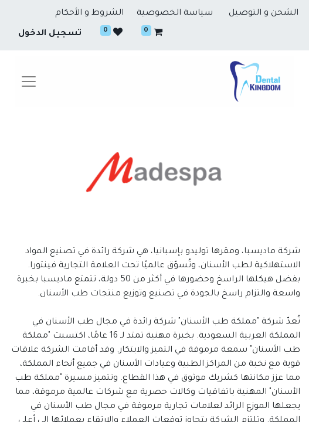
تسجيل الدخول (50, 34)
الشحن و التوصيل (263, 13)
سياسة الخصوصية (175, 13)
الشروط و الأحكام (89, 13)
